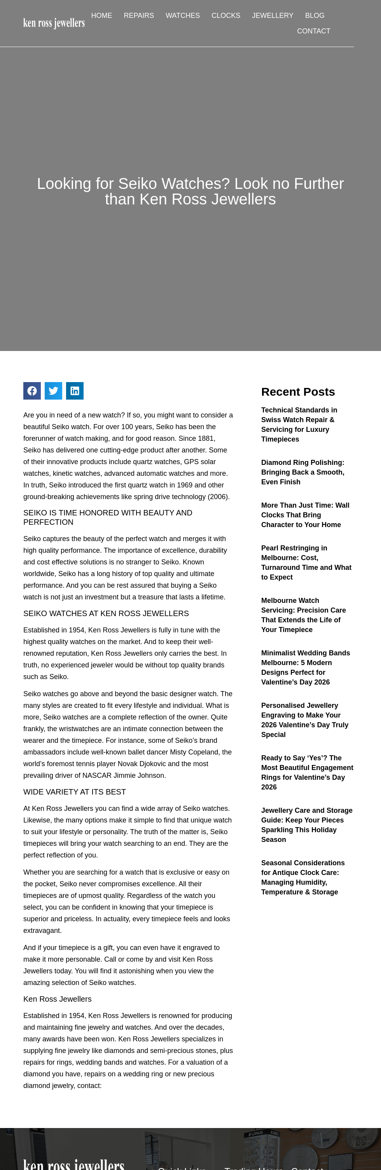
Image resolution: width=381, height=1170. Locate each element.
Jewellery (273, 15)
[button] (32, 391)
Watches (183, 15)
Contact (313, 31)
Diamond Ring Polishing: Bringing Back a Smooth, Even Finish (302, 472)
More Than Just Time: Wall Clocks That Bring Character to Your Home (305, 515)
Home (101, 15)
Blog (315, 15)
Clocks (225, 15)
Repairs (139, 15)
